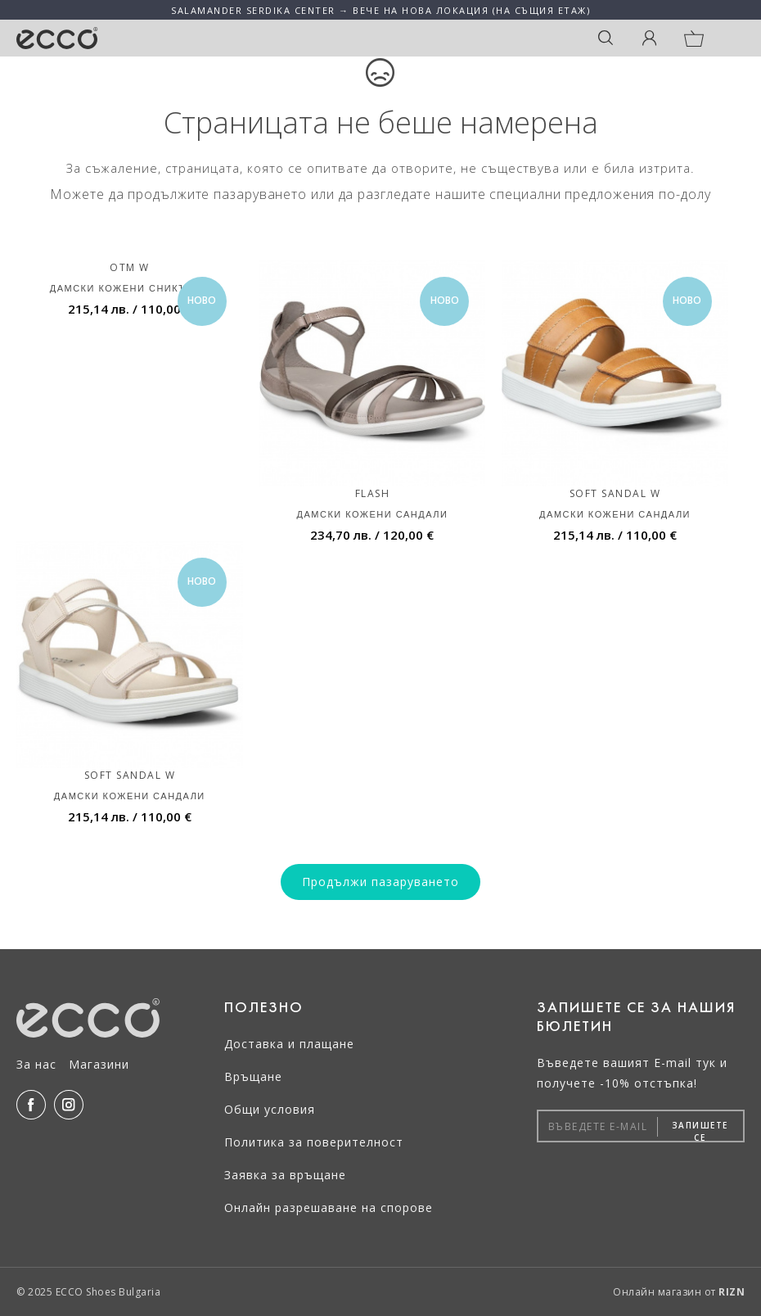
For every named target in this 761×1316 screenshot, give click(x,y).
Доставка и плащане (289, 1043)
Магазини (99, 1064)
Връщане (253, 1076)
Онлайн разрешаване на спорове (328, 1207)
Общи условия (269, 1109)
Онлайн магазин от (679, 1292)
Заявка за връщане (285, 1175)
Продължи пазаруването (380, 881)
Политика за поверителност (313, 1142)
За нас (36, 1064)
